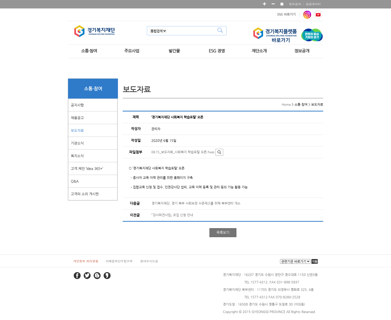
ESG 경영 (217, 50)
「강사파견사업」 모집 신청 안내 (172, 215)
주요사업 (131, 50)
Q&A (75, 181)
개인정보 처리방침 (85, 261)
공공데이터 (313, 4)
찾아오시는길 (149, 261)
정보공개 (295, 4)
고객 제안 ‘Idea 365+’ (87, 168)
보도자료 (77, 130)
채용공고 (77, 118)
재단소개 (259, 50)
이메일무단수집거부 (119, 261)
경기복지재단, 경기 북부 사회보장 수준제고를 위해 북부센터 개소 (196, 203)
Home (286, 104)
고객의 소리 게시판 (85, 194)
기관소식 (77, 143)
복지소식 (77, 156)
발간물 (174, 50)
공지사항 (77, 105)
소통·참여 (89, 50)
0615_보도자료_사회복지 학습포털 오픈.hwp (182, 152)
